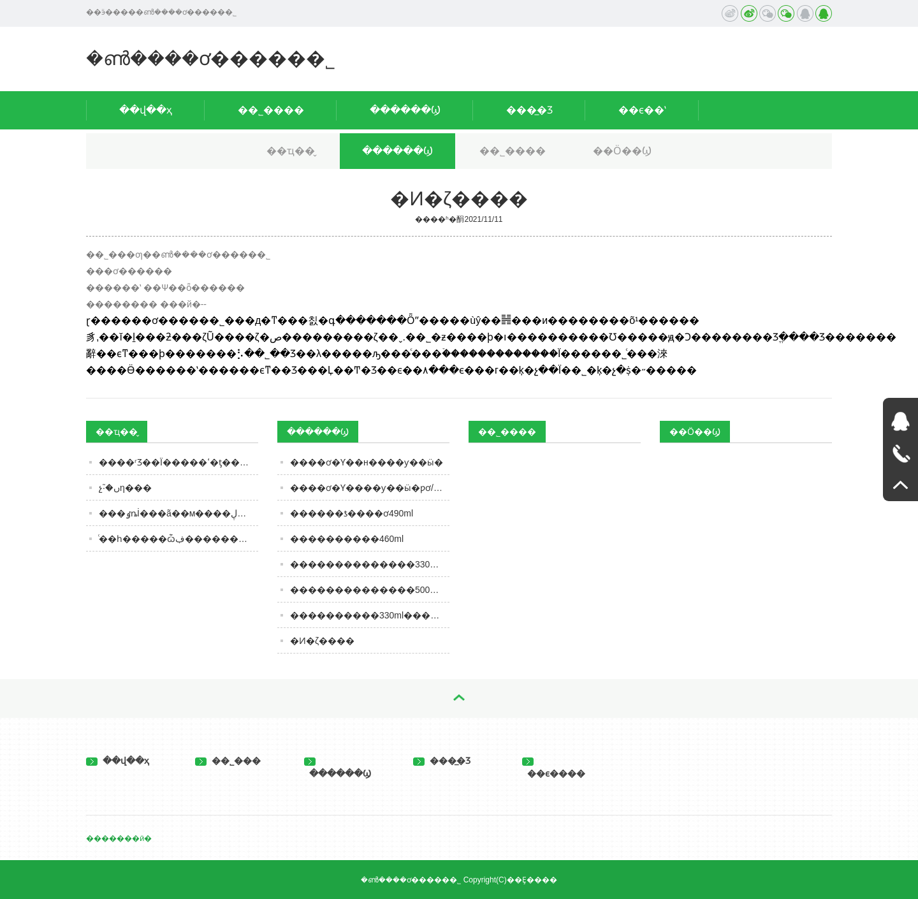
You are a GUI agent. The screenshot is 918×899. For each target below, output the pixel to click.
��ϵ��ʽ (642, 110)
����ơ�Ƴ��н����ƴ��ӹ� (366, 462)
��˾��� (228, 761)
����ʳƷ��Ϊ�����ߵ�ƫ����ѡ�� (178, 462)
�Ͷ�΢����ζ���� (322, 641)
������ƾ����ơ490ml (351, 513)
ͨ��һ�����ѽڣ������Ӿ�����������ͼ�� (178, 539)
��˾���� (271, 110)
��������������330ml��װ (369, 564)
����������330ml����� (369, 615)
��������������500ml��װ (369, 590)
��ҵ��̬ (290, 150)
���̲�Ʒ (529, 110)
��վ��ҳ (145, 110)
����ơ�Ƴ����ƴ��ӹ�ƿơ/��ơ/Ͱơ (369, 488)
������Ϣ (405, 110)
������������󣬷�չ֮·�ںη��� (125, 488)
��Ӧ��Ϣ (622, 150)
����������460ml (347, 539)
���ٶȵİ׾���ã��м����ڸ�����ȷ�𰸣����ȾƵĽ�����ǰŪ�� (178, 513)
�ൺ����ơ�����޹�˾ (210, 58)
